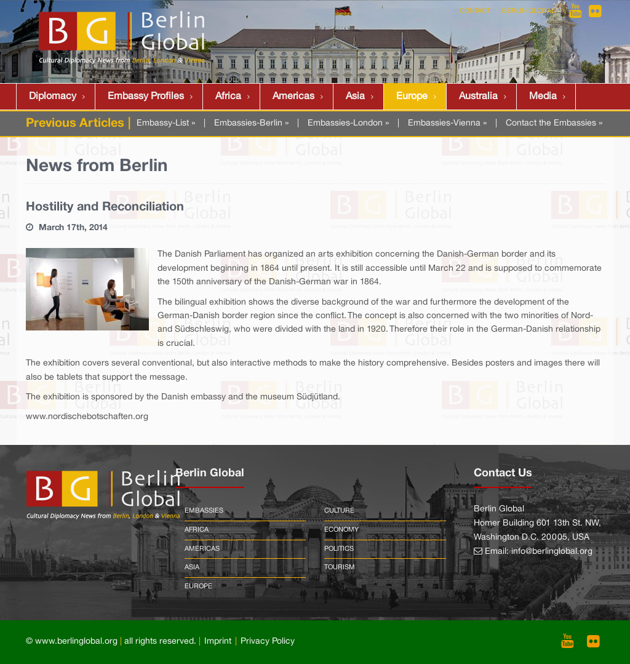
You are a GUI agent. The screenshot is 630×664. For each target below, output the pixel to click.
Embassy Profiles (146, 96)
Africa (228, 96)
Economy (341, 530)
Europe (412, 96)
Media (543, 96)
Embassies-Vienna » (447, 123)
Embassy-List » (166, 123)
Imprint (217, 642)
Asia (355, 96)
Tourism (339, 567)
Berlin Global (528, 11)
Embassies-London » (348, 123)
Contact (475, 11)
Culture (339, 511)
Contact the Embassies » (554, 123)
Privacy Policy (268, 642)
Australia (478, 96)
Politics (339, 549)
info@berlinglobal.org (551, 552)
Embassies (204, 511)
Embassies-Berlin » (251, 123)
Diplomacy (52, 96)
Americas (293, 96)
